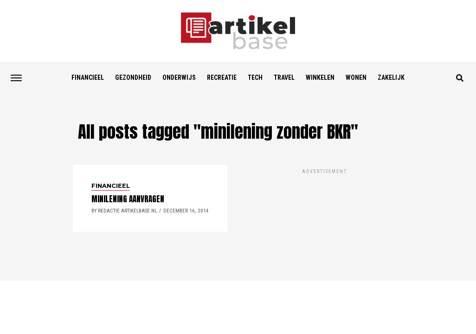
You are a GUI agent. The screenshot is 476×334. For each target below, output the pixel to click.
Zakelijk (391, 77)
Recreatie (222, 77)
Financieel (87, 77)
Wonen (356, 77)
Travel (284, 77)
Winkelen (320, 77)
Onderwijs (179, 77)
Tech (255, 77)
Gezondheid (133, 77)
